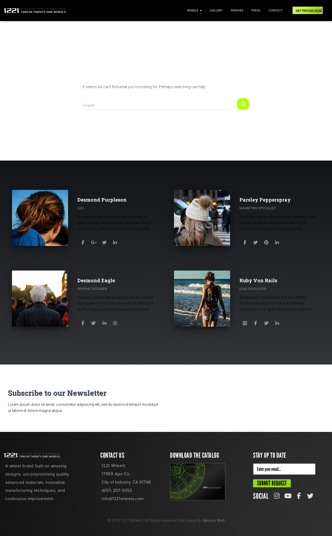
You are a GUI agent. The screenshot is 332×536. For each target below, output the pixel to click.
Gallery (216, 10)
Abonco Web (214, 528)
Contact (275, 10)
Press (255, 10)
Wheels (194, 10)
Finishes (237, 10)
